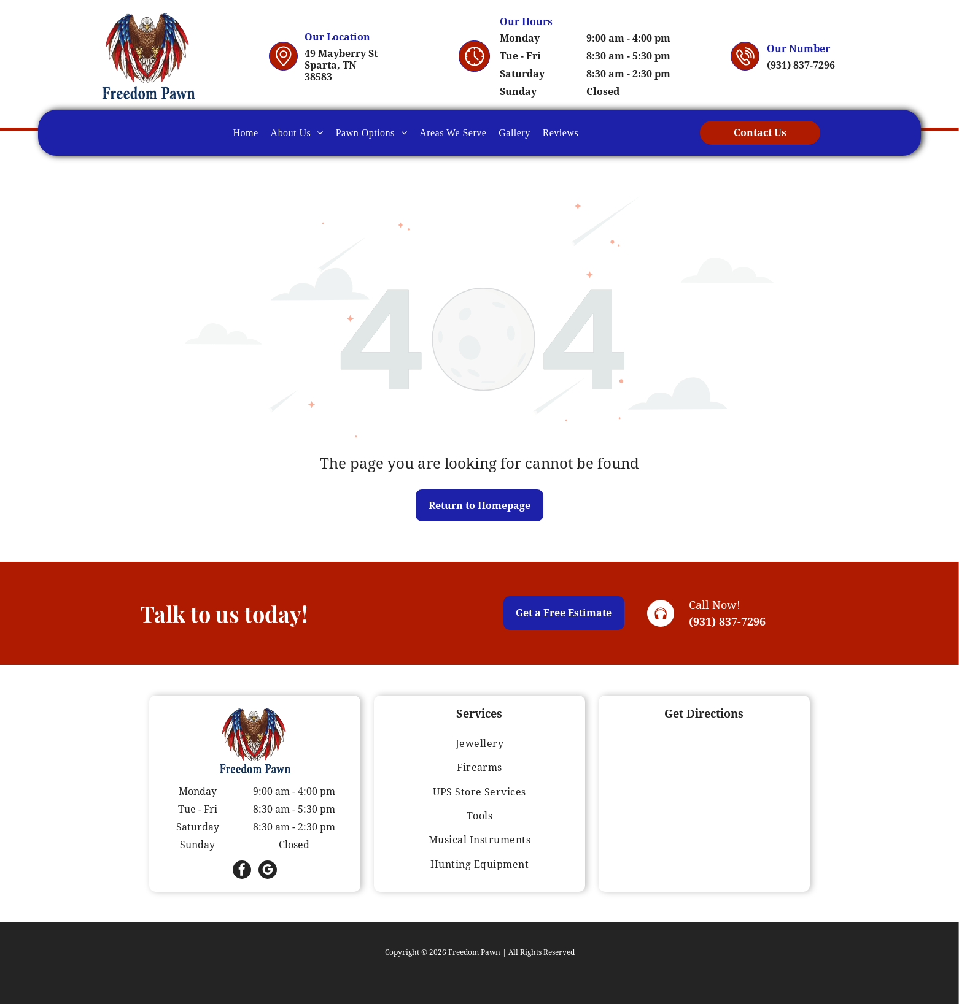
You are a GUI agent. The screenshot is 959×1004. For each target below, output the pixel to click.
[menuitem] (246, 132)
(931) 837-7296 (727, 621)
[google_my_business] (267, 871)
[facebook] (242, 871)
